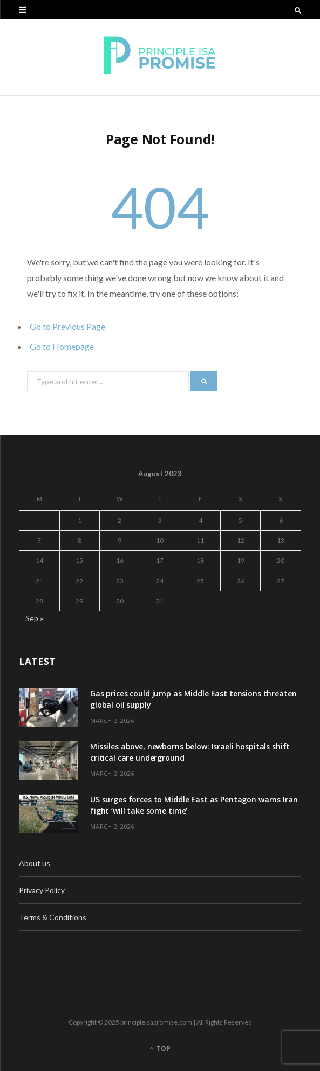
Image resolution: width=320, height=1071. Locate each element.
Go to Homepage (62, 346)
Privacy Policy (42, 890)
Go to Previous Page (67, 326)
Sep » (34, 618)
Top (160, 1048)
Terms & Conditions (52, 917)
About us (34, 863)
